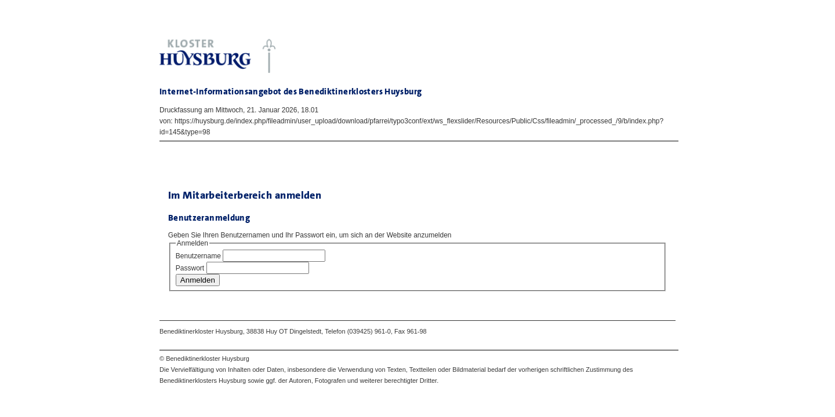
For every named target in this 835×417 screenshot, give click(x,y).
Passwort (190, 268)
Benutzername (198, 256)
